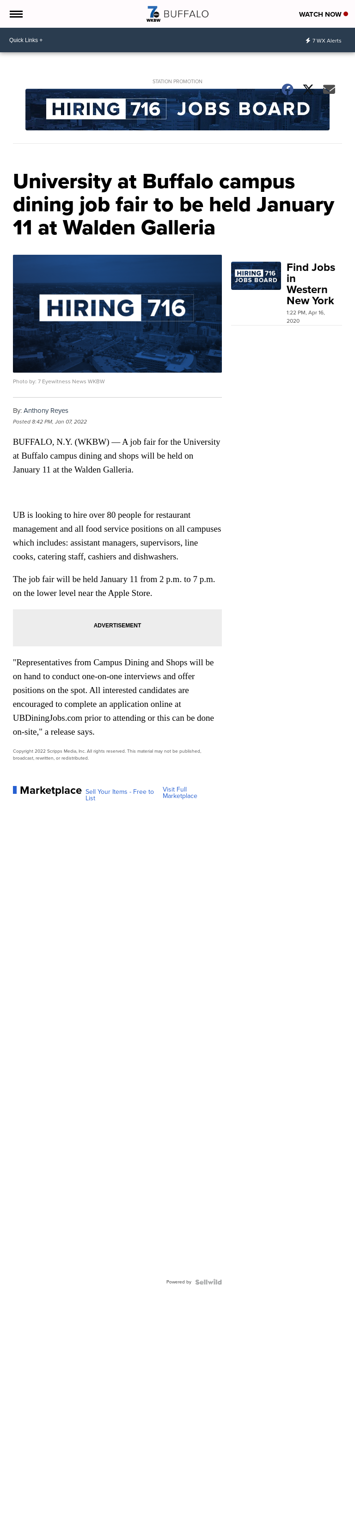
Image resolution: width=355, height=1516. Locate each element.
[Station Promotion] (178, 111)
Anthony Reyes (46, 410)
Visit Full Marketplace (180, 792)
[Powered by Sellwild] (208, 1282)
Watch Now (323, 14)
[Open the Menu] (15, 14)
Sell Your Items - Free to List (120, 795)
